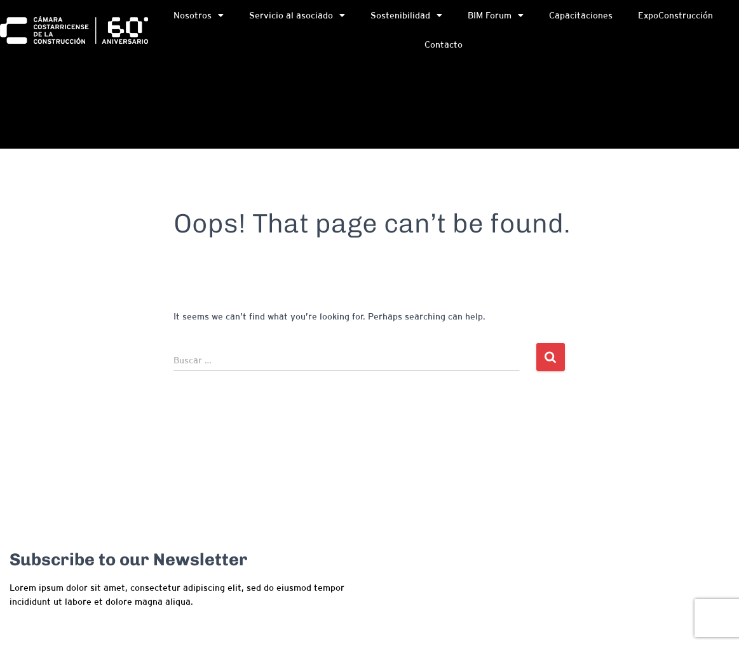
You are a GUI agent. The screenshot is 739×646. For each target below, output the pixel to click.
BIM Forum (496, 16)
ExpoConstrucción (675, 16)
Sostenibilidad (406, 16)
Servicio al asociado (297, 16)
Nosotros (198, 16)
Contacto (443, 45)
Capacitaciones (581, 16)
